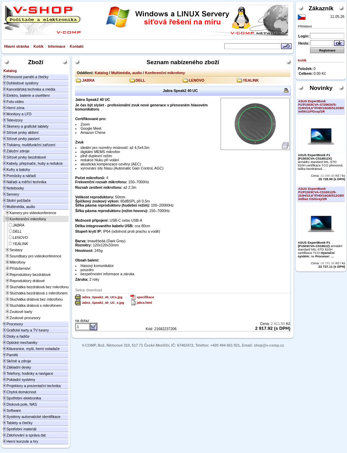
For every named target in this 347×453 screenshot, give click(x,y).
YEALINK (251, 80)
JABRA (88, 80)
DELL (140, 80)
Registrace (327, 50)
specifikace (145, 297)
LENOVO (196, 80)
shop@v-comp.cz (269, 345)
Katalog (101, 73)
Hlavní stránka (16, 46)
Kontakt (77, 46)
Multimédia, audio (126, 73)
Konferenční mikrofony (165, 73)
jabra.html (144, 302)
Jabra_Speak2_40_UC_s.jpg (103, 302)
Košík (39, 46)
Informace (56, 46)
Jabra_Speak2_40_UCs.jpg (102, 297)
